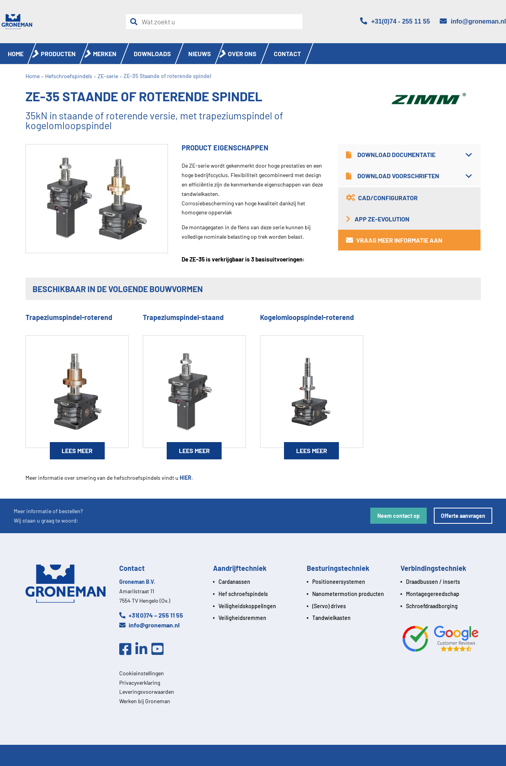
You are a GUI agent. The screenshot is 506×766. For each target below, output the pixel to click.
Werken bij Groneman (144, 701)
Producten (58, 53)
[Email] (473, 21)
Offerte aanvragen (463, 515)
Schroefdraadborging (432, 606)
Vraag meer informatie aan (394, 240)
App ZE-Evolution (378, 219)
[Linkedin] (143, 649)
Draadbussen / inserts (433, 581)
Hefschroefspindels (68, 76)
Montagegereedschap (432, 593)
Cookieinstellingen (141, 673)
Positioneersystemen (338, 581)
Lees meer (77, 450)
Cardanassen (234, 581)
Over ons (242, 53)
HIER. (186, 477)
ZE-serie (108, 76)
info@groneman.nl (149, 625)
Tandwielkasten (331, 617)
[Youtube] (159, 649)
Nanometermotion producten (348, 593)
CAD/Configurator (382, 197)
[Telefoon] (395, 21)
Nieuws (199, 53)
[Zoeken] (136, 22)
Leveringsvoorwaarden (146, 691)
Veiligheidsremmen (242, 617)
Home (16, 53)
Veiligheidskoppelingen (247, 606)
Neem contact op (398, 515)
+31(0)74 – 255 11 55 (151, 615)
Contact (287, 53)
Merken (104, 53)
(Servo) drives (329, 606)
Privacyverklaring (139, 682)
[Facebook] (127, 649)
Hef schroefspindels (243, 593)
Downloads (152, 53)
